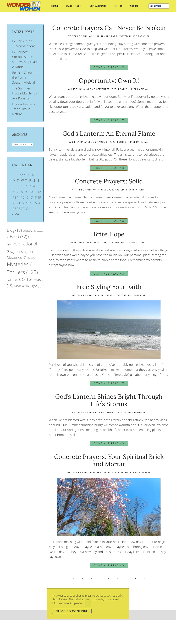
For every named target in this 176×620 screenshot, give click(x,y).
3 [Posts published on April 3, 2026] (30, 186)
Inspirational (97, 6)
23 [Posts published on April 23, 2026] (27, 203)
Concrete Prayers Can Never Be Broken (109, 28)
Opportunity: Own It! (109, 80)
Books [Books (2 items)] (28, 230)
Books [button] (118, 6)
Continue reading (109, 67)
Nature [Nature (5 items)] (14, 280)
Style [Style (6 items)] (35, 286)
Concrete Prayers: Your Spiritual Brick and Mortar (109, 460)
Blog (128, 472)
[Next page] (143, 578)
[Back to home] (24, 6)
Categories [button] (73, 6)
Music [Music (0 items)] (31, 258)
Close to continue (72, 611)
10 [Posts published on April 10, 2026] (31, 192)
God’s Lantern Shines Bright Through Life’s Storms (109, 400)
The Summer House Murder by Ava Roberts (24, 93)
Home (55, 6)
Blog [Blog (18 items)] (14, 230)
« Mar (16, 214)
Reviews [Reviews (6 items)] (22, 286)
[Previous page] (73, 578)
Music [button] (134, 6)
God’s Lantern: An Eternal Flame (108, 133)
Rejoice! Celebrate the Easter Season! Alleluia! (24, 77)
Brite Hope (108, 234)
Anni (86, 36)
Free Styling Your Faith (109, 287)
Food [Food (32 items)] (18, 236)
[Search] (158, 6)
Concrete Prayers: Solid (109, 181)
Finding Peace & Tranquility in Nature (23, 109)
